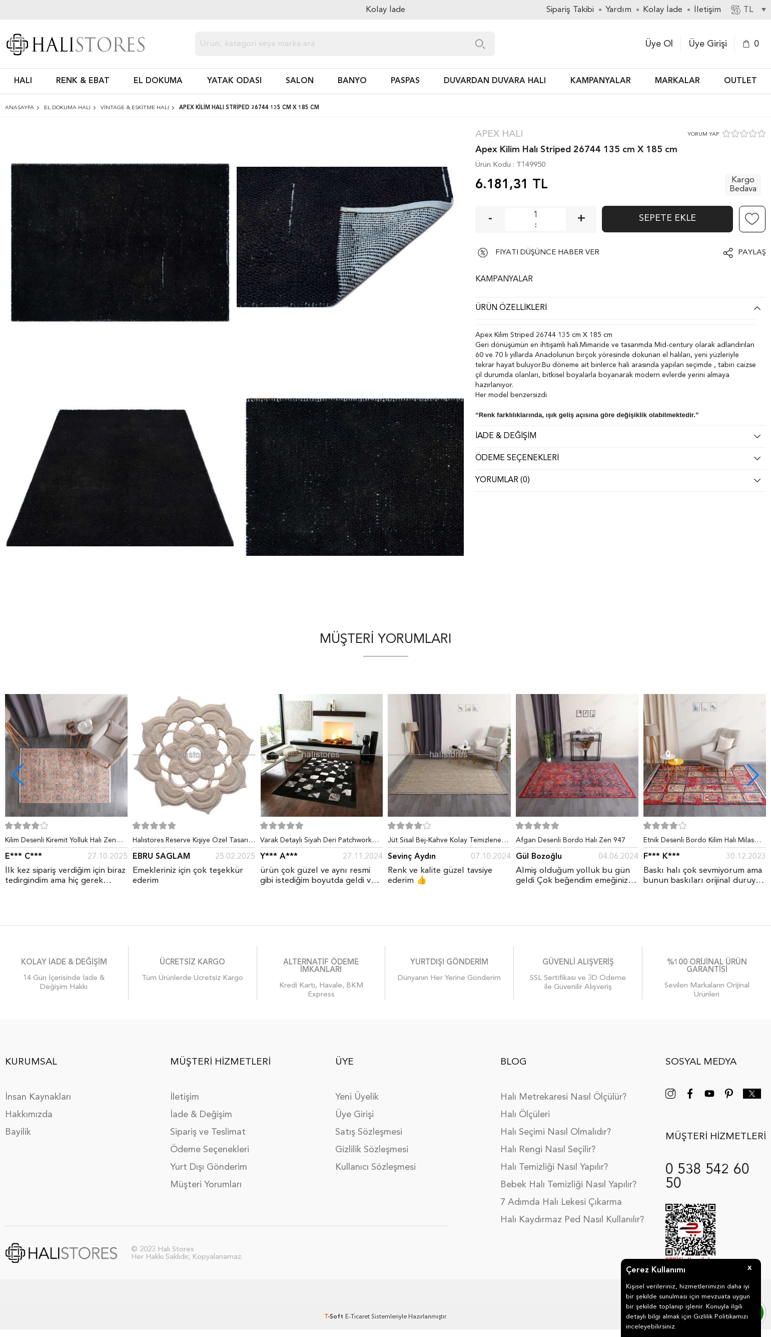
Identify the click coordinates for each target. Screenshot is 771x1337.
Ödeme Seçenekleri (209, 1149)
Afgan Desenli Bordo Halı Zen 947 (570, 840)
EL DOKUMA (158, 81)
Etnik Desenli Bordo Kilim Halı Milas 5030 (698, 842)
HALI (23, 81)
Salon (300, 81)
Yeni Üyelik (357, 1097)
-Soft (334, 1317)
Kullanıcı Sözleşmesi (375, 1167)
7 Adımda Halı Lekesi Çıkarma (561, 1202)
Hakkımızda (29, 1114)
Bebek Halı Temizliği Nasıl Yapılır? (568, 1184)
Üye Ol (659, 44)
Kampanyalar (600, 81)
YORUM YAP (703, 134)
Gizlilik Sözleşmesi (371, 1149)
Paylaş (752, 252)
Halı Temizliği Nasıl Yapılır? (554, 1167)
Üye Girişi (707, 44)
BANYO (352, 81)
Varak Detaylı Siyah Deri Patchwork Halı (316, 842)
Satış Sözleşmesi (368, 1132)
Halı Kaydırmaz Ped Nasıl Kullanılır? (572, 1219)
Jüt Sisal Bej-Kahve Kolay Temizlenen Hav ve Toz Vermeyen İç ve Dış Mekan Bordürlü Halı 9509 (448, 842)
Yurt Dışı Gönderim (208, 1167)
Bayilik (18, 1132)
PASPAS (405, 81)
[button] (753, 775)
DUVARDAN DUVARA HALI (495, 81)
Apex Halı (499, 134)
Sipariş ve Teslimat (208, 1132)
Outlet (740, 81)
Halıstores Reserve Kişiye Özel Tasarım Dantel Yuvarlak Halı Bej (193, 842)
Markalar (677, 81)
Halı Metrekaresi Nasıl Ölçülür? (563, 1097)
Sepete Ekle (667, 218)
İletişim (184, 1097)
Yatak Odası (234, 81)
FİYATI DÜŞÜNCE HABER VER (547, 252)
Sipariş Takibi (570, 10)
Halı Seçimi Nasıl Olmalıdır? (555, 1132)
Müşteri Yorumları (206, 1184)
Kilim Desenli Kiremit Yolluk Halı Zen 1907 (60, 842)
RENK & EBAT (83, 81)
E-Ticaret (357, 1317)
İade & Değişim (201, 1114)
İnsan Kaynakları (38, 1097)
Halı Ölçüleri (525, 1114)
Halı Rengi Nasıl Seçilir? (547, 1149)
